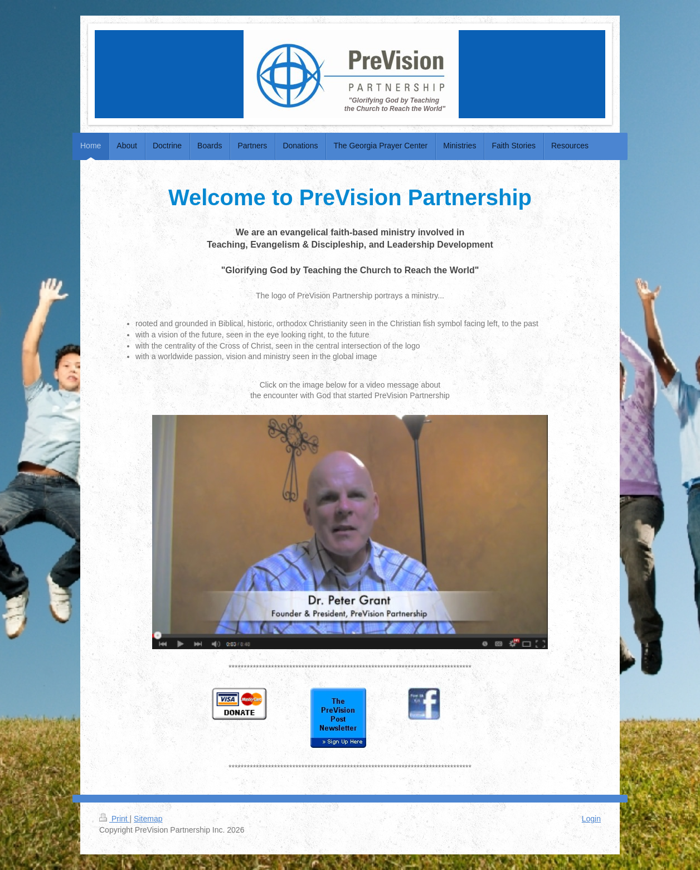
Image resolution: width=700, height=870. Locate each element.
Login (591, 818)
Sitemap (148, 818)
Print (114, 818)
